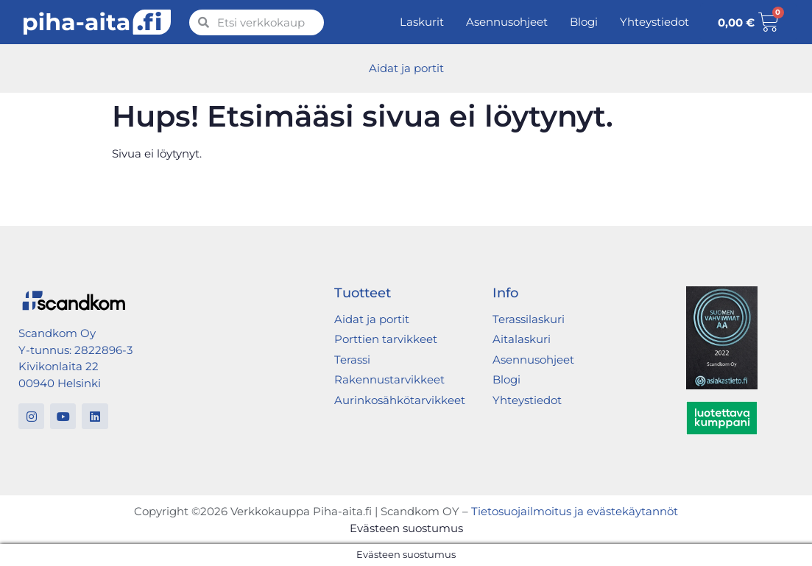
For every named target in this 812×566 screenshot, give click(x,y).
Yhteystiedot (654, 22)
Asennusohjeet (507, 22)
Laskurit (422, 22)
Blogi (584, 22)
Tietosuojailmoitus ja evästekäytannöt (574, 511)
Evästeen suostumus (406, 528)
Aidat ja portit (406, 68)
